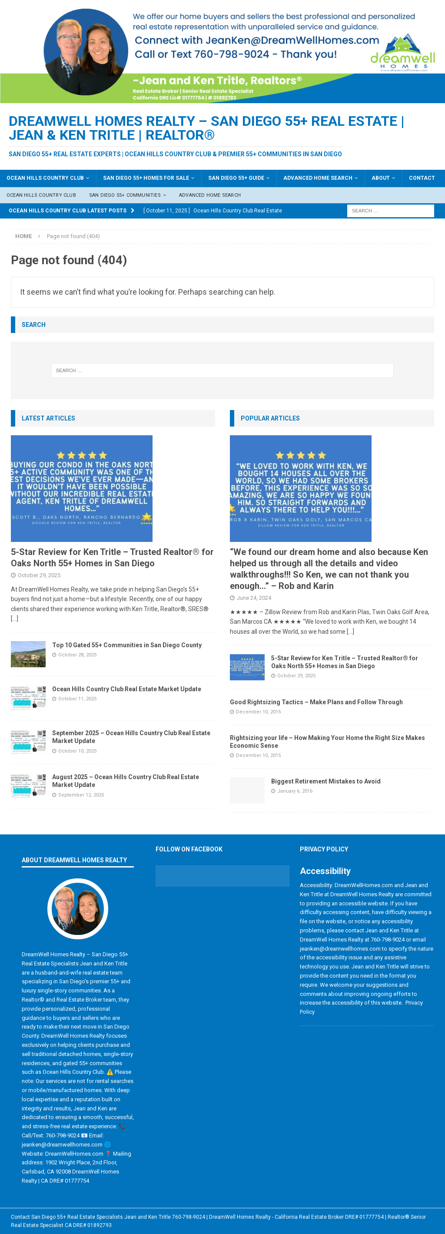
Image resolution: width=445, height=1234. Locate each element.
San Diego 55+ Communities (125, 195)
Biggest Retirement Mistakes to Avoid (326, 781)
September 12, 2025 (81, 795)
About (381, 178)
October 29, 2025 (39, 575)
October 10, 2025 (77, 751)
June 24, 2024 (254, 598)
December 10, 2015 (258, 712)
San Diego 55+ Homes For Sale (146, 178)
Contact (422, 178)
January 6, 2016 (294, 791)
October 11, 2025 (77, 699)
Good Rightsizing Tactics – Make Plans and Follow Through (316, 702)
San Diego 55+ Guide (236, 178)
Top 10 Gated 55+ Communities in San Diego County (127, 645)
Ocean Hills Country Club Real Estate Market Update (126, 689)
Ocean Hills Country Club (45, 178)
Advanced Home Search (317, 178)
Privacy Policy (324, 849)
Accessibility (325, 871)
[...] (14, 618)
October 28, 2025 (77, 655)
